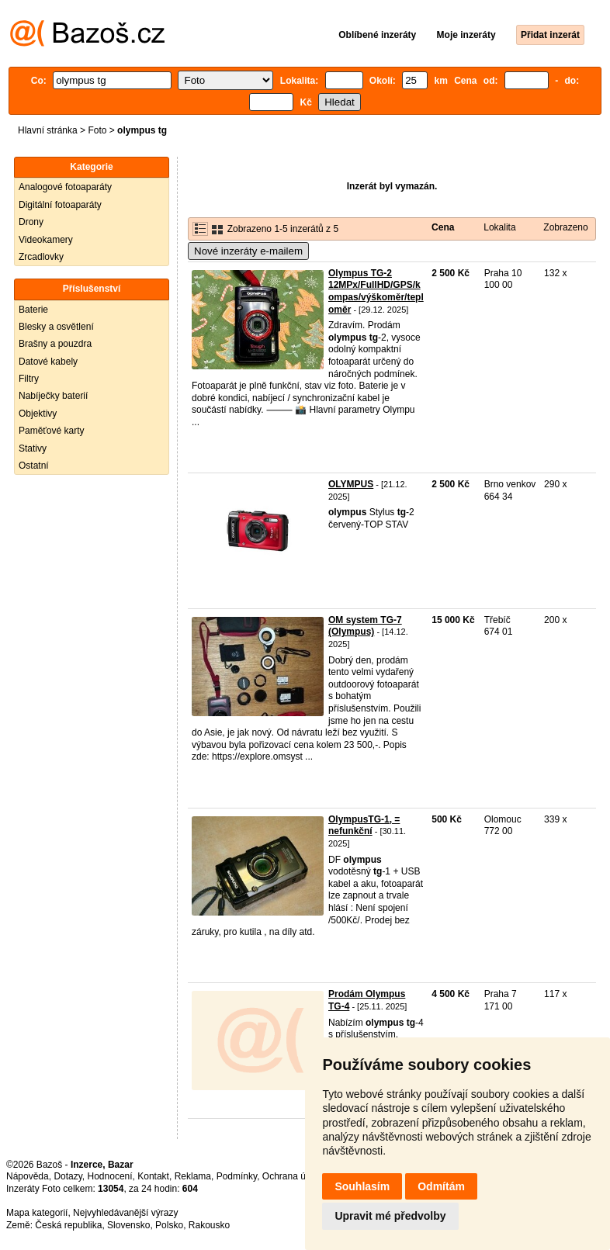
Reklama (193, 1176)
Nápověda (27, 1176)
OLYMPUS (350, 484)
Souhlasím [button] (362, 1186)
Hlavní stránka (48, 130)
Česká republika (68, 1225)
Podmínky (237, 1176)
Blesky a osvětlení (56, 326)
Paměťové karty (52, 430)
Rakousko (209, 1225)
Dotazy (67, 1176)
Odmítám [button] (441, 1186)
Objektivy (38, 413)
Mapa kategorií (37, 1212)
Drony (31, 221)
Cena (443, 227)
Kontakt (153, 1176)
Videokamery (46, 239)
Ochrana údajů (293, 1176)
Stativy (33, 448)
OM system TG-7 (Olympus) (365, 626)
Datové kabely (48, 361)
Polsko (169, 1225)
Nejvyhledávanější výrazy (125, 1212)
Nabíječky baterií (53, 395)
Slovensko (128, 1225)
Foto (97, 130)
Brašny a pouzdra (55, 343)
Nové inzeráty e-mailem (248, 251)
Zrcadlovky (41, 256)
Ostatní (34, 465)
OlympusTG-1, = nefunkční (364, 825)
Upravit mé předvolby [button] (389, 1216)
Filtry (29, 378)
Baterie (33, 309)
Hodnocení (110, 1176)
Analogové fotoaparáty (65, 187)
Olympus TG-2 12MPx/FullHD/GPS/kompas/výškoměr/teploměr (376, 291)
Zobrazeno (565, 227)
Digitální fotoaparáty (60, 204)
